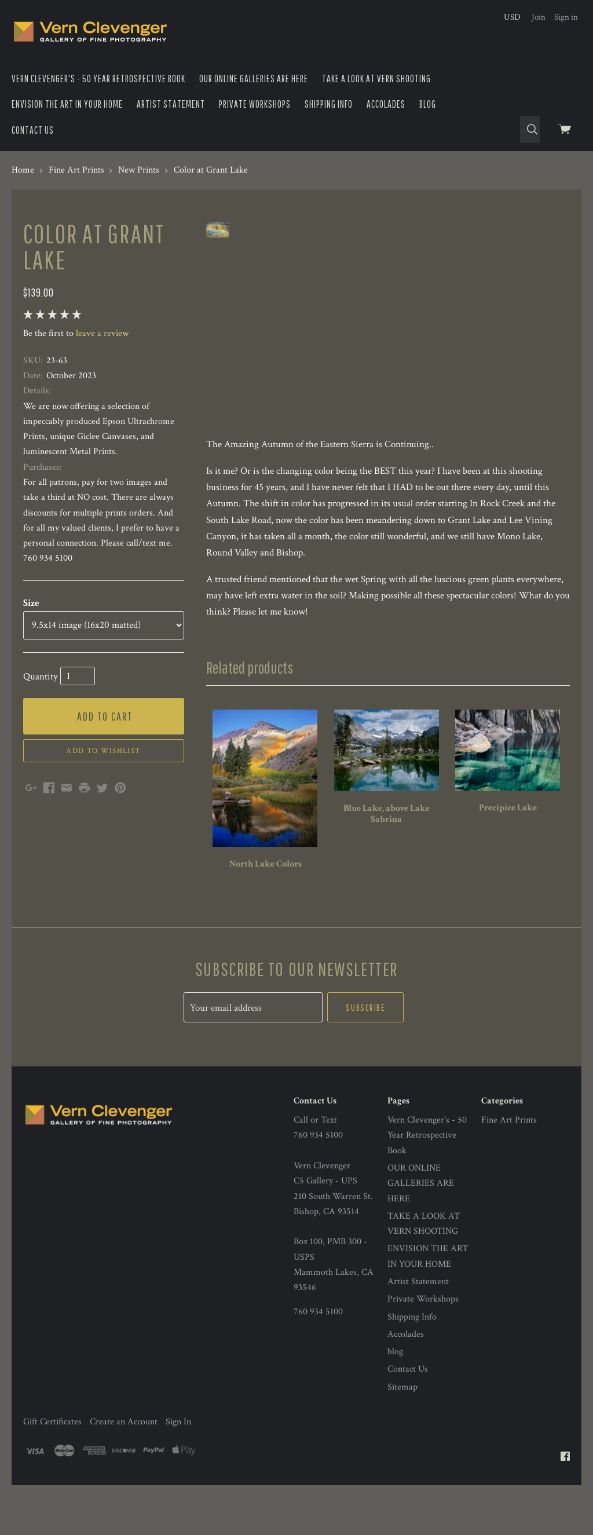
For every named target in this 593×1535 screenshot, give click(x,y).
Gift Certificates (52, 1471)
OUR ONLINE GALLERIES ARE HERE (253, 78)
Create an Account (124, 1471)
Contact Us (33, 130)
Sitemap (402, 1437)
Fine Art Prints (509, 1170)
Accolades (386, 103)
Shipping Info (329, 103)
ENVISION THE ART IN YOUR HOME (67, 103)
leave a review (102, 333)
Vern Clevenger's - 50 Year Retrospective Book (98, 78)
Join (539, 17)
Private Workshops (255, 103)
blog (427, 103)
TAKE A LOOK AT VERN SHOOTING (376, 78)
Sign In (178, 1471)
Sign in (566, 17)
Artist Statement (171, 103)
